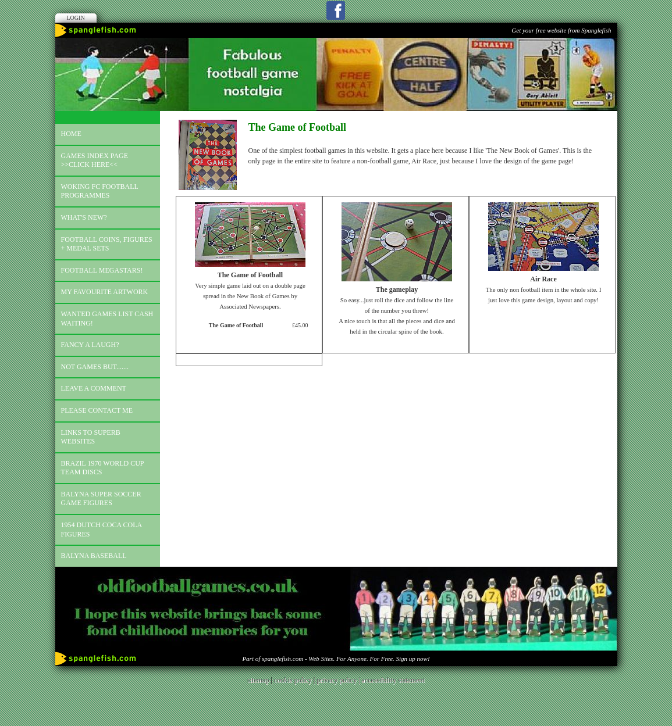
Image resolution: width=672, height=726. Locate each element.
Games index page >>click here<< (95, 160)
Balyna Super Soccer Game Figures (101, 498)
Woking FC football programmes (99, 191)
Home (71, 134)
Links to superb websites (90, 437)
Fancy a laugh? (90, 345)
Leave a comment (93, 388)
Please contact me (97, 410)
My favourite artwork (104, 292)
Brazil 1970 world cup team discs (102, 468)
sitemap (258, 680)
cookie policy (293, 680)
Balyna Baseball (94, 556)
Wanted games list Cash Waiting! (107, 318)
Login (76, 18)
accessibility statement (393, 680)
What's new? (84, 217)
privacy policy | (339, 680)
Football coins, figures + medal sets (106, 244)
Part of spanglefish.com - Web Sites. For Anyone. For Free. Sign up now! (335, 658)
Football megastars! (102, 270)
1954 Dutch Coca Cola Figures (102, 529)
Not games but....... (95, 367)
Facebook (335, 10)
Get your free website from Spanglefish (561, 30)
